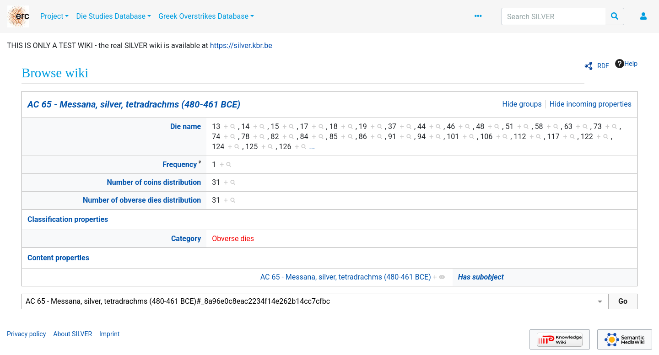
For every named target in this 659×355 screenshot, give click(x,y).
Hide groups (522, 104)
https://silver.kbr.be (241, 45)
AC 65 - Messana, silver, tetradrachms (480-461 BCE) (133, 104)
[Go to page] (614, 16)
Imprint (109, 334)
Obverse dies (233, 238)
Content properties (58, 257)
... (312, 146)
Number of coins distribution (154, 182)
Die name (185, 126)
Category (186, 238)
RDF (603, 66)
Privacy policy (26, 334)
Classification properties (67, 219)
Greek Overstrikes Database (203, 16)
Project (51, 16)
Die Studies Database (111, 16)
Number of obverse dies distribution (142, 200)
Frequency (179, 164)
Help (626, 63)
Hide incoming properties (591, 104)
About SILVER (72, 334)
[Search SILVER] (553, 16)
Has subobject (481, 277)
